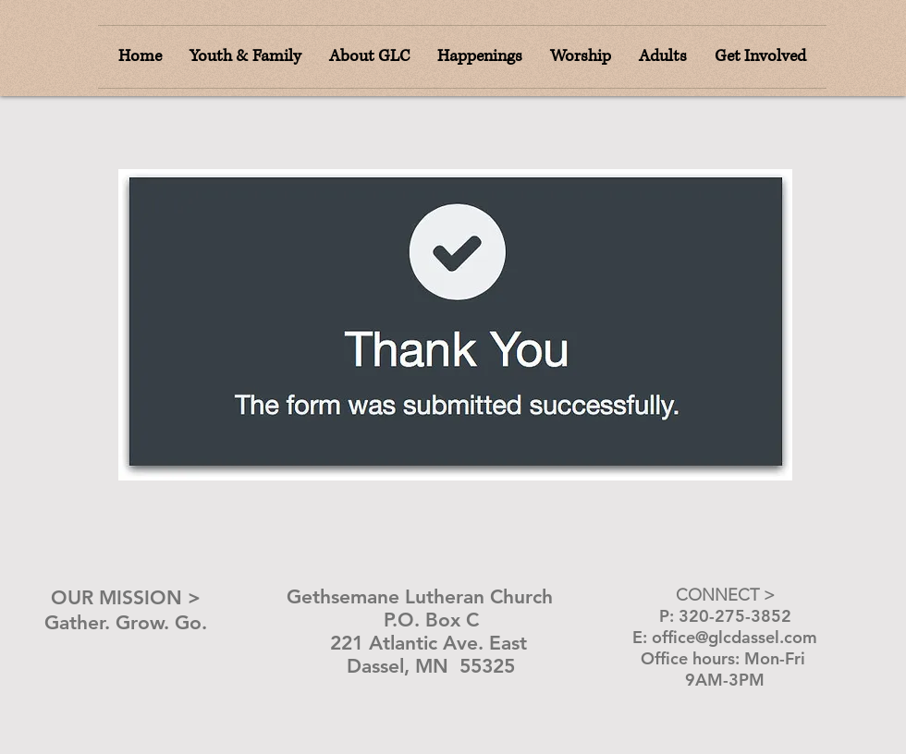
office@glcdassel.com (734, 637)
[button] (580, 57)
